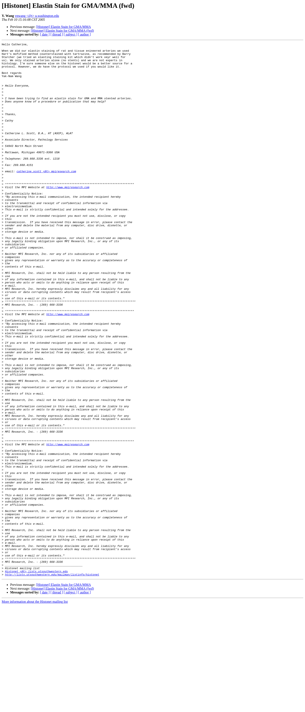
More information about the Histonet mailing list (35, 708)
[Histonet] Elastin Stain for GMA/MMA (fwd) (62, 30)
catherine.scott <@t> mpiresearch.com (46, 197)
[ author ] (84, 34)
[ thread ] (56, 34)
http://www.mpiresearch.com (67, 216)
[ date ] (45, 34)
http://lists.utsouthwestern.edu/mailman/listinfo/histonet (52, 681)
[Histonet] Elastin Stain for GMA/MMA (63, 27)
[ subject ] (70, 34)
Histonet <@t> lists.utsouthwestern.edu (36, 677)
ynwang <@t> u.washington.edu (37, 16)
